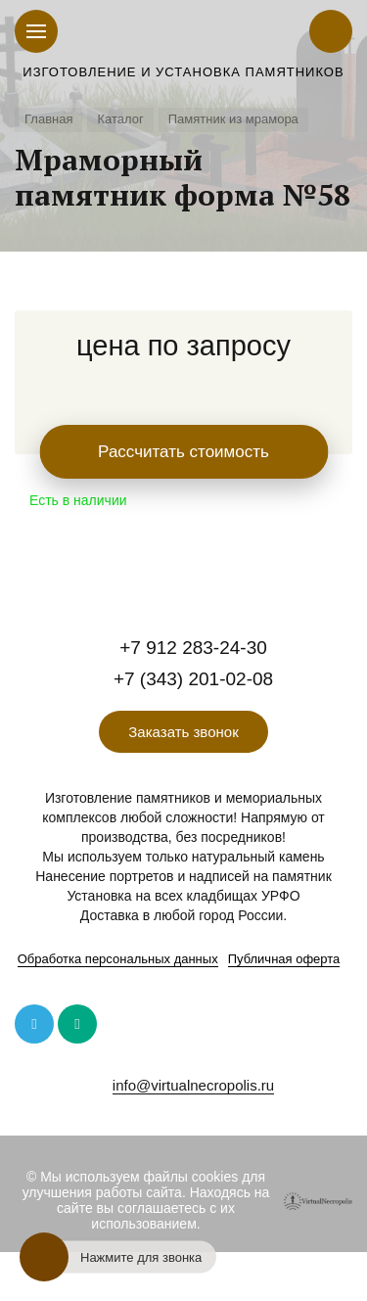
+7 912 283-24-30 (193, 647)
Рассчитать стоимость (183, 451)
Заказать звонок (183, 731)
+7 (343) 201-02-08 (193, 679)
